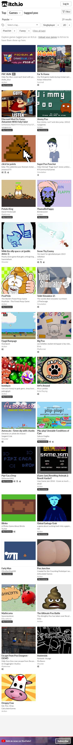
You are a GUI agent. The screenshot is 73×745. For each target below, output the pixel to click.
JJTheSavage (42, 301)
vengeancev (6, 127)
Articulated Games (44, 574)
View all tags (39, 30)
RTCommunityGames (46, 169)
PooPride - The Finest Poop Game (15, 301)
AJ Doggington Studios (11, 664)
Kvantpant (6, 344)
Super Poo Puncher (46, 164)
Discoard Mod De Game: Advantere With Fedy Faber (15, 120)
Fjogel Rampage (9, 341)
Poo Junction (43, 568)
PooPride (6, 296)
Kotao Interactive (44, 79)
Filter (66, 11)
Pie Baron (41, 661)
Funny (23, 30)
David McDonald (9, 212)
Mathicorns (7, 613)
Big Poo (41, 341)
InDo (39, 619)
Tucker (4, 529)
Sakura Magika (43, 436)
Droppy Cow (8, 703)
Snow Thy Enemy (45, 251)
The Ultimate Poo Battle (48, 613)
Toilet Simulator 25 (46, 296)
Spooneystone (7, 616)
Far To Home (43, 74)
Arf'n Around (43, 385)
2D (64, 25)
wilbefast (41, 256)
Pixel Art (7, 30)
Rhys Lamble (42, 388)
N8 (38, 529)
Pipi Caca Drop (9, 475)
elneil (39, 484)
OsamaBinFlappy (45, 209)
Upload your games (47, 37)
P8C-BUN (6, 74)
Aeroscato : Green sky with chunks (18, 430)
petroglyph (6, 391)
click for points (9, 164)
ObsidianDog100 (9, 571)
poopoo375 (6, 169)
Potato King (7, 209)
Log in (66, 3)
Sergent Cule (7, 436)
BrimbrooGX (42, 212)
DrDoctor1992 (8, 478)
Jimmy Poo (42, 119)
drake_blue (6, 79)
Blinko (5, 523)
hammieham (7, 259)
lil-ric (39, 346)
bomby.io (6, 385)
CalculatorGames (9, 708)
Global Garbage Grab (47, 523)
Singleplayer (49, 25)
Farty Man (6, 568)
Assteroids (42, 655)
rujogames (41, 124)
